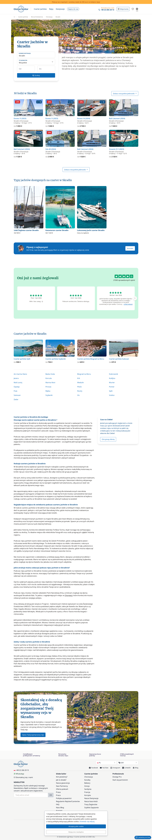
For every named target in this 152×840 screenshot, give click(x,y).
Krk (78, 378)
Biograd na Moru (84, 374)
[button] (40, 9)
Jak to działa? (61, 780)
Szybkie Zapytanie (91, 807)
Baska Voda (50, 374)
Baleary (87, 783)
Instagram (115, 768)
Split (111, 391)
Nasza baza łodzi (91, 801)
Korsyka (87, 795)
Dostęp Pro (117, 777)
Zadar (16, 399)
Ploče (79, 387)
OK (51, 795)
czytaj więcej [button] (128, 304)
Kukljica (112, 378)
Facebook (93, 768)
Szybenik (49, 395)
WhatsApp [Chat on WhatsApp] (19, 774)
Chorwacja (88, 777)
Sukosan (17, 395)
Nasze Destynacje (91, 798)
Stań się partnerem (120, 780)
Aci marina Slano (20, 374)
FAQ (57, 804)
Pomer (111, 387)
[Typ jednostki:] (36, 62)
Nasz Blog (60, 807)
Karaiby (87, 780)
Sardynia (87, 789)
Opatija (17, 387)
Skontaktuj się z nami (23, 777)
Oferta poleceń (62, 789)
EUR (128, 763)
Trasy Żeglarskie (90, 804)
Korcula (48, 378)
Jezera (16, 378)
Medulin (80, 382)
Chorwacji (69, 595)
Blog (135, 768)
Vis (78, 395)
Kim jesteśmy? (61, 777)
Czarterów (75, 801)
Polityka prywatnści (64, 798)
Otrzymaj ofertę (108, 439)
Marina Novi (50, 382)
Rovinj (79, 391)
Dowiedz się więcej (86, 821)
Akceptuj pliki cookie (76, 826)
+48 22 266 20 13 (21, 770)
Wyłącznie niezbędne (76, 832)
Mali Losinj (18, 382)
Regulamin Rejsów (63, 801)
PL (106, 763)
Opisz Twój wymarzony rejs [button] (33, 735)
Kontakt (130, 248)
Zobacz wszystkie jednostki (125, 93)
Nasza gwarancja (63, 783)
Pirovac (48, 387)
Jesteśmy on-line (143, 837)
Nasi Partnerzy (62, 786)
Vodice (111, 395)
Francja (87, 792)
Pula (15, 391)
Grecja (87, 786)
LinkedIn (126, 768)
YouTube (104, 768)
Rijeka (47, 391)
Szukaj (36, 75)
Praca (58, 795)
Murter (112, 382)
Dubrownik (113, 374)
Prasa (58, 792)
